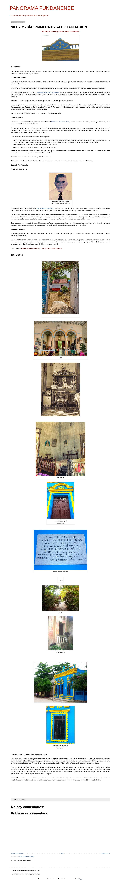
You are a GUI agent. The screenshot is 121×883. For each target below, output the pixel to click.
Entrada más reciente (17, 853)
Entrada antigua (105, 853)
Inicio (62, 853)
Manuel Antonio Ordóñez (45, 208)
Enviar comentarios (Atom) (26, 856)
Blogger (80, 879)
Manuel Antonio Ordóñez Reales (48, 92)
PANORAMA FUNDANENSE (42, 8)
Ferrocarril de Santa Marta (60, 122)
